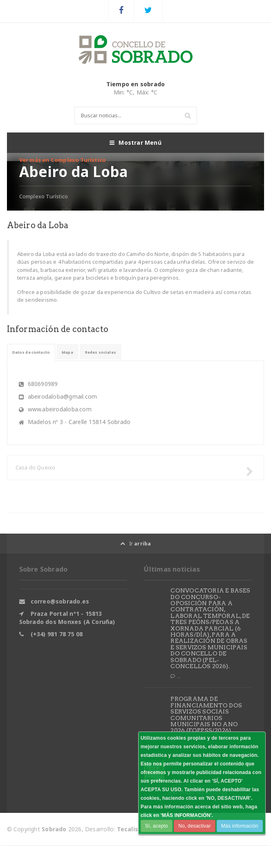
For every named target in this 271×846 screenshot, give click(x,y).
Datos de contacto (37, 352)
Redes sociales (120, 352)
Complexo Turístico (43, 196)
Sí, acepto (156, 826)
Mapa (81, 352)
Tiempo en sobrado (135, 84)
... (175, 676)
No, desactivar (194, 826)
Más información (239, 826)
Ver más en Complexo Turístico (62, 160)
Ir (135, 543)
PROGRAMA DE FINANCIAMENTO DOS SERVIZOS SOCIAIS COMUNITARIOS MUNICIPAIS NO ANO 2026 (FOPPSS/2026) (206, 715)
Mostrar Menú (135, 143)
